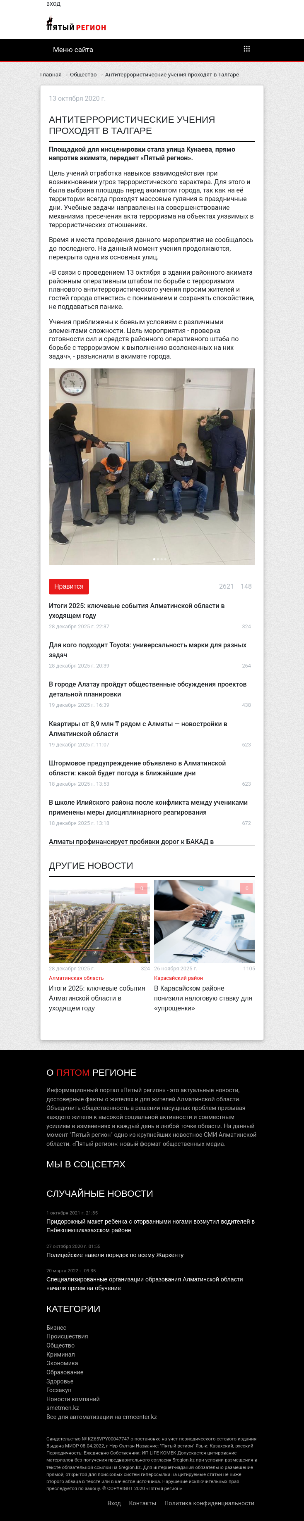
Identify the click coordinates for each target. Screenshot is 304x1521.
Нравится (69, 586)
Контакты (142, 1503)
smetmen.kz (62, 1408)
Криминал (60, 1354)
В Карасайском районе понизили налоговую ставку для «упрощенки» (203, 998)
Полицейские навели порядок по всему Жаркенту (114, 1255)
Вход (53, 4)
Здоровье (59, 1381)
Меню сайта (152, 49)
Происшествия (67, 1336)
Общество (83, 74)
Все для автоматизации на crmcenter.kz (101, 1417)
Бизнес (56, 1327)
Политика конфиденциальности (209, 1503)
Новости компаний (73, 1399)
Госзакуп (58, 1390)
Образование (64, 1372)
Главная (51, 74)
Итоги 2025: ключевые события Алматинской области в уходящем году (97, 998)
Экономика (62, 1363)
